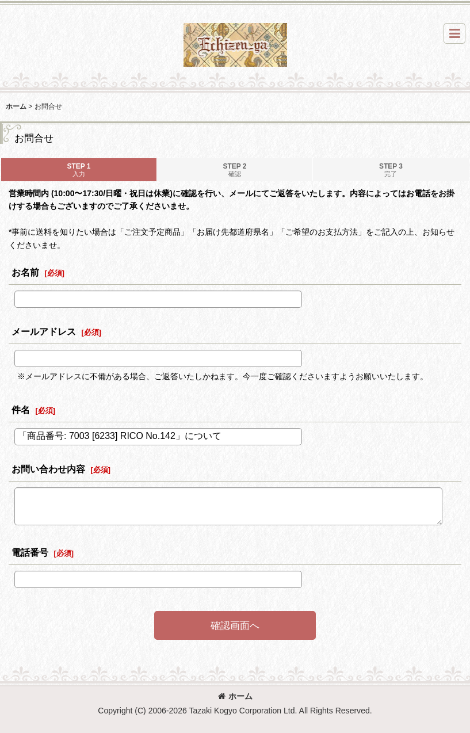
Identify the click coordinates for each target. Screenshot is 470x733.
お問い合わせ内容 (48, 469)
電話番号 (30, 552)
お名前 (25, 272)
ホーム (235, 696)
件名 (21, 409)
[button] (454, 33)
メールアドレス (44, 331)
